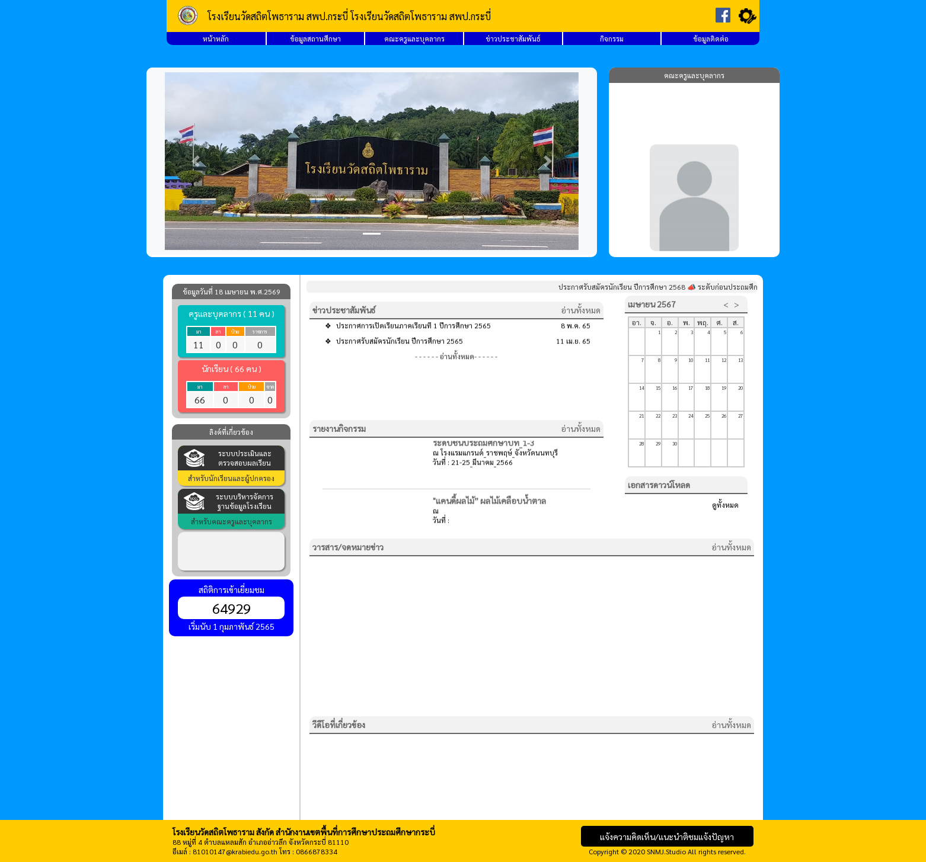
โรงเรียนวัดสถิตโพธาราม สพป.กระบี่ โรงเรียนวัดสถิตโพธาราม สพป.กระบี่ (349, 16)
